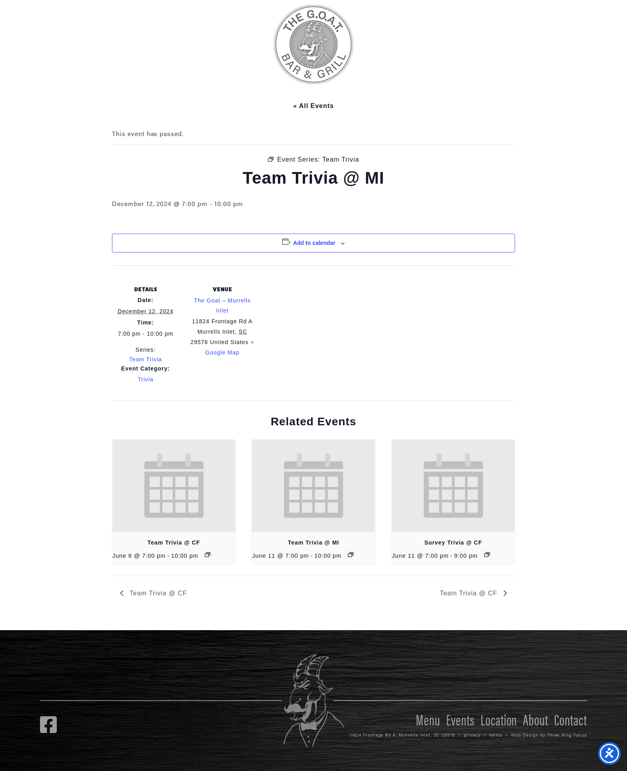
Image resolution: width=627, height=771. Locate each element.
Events (460, 719)
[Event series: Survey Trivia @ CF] (487, 554)
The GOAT (313, 44)
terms (496, 735)
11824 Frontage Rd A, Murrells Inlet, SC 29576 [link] (402, 735)
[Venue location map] (308, 320)
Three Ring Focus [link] (567, 735)
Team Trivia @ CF (174, 542)
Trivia (145, 379)
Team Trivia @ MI (313, 542)
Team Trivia (145, 359)
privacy (472, 735)
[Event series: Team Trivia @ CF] (207, 554)
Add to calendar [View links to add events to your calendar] (314, 243)
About (535, 719)
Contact (570, 719)
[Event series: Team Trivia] (350, 554)
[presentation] (173, 486)
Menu (428, 719)
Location (499, 719)
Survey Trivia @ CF (453, 542)
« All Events (313, 105)
